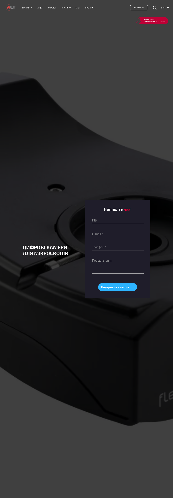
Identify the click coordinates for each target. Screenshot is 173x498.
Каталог (52, 7)
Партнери (66, 7)
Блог (78, 7)
